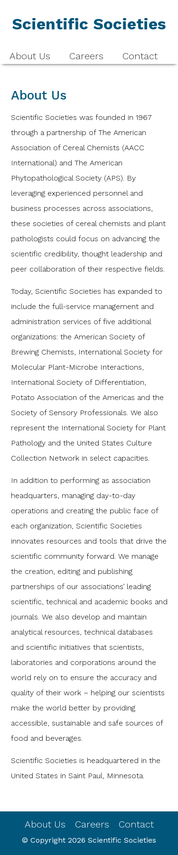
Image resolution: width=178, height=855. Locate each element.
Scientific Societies (122, 840)
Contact (140, 56)
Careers (86, 56)
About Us (29, 56)
